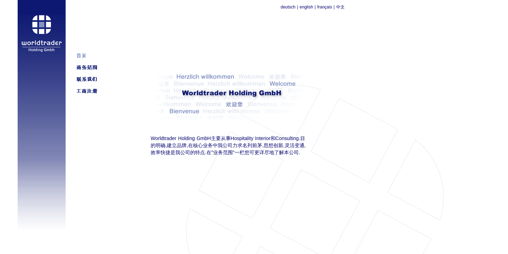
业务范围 (223, 152)
